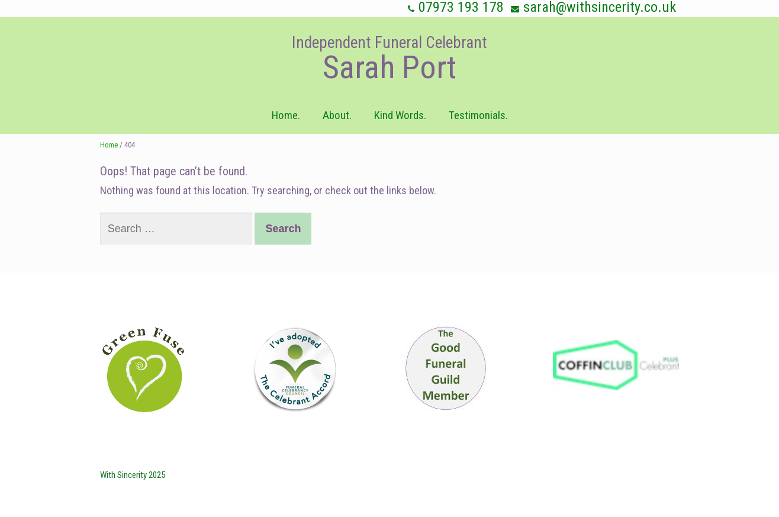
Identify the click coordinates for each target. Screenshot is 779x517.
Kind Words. (400, 115)
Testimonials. (478, 115)
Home (109, 144)
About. (337, 115)
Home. (286, 115)
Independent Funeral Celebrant (389, 42)
